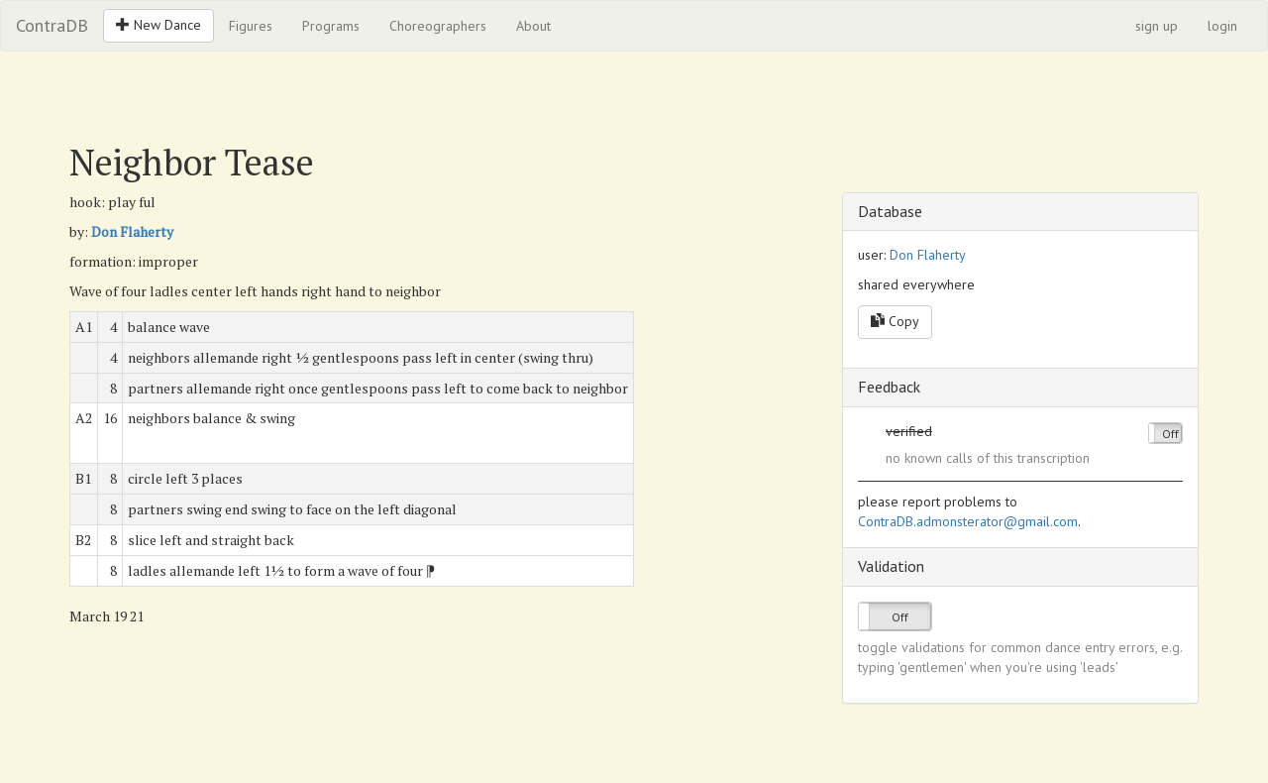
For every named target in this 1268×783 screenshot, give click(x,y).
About (533, 26)
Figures (250, 26)
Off (1170, 433)
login (1222, 26)
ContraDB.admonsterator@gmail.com (968, 521)
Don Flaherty (132, 231)
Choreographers (437, 26)
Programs (331, 26)
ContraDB (52, 25)
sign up (1156, 26)
